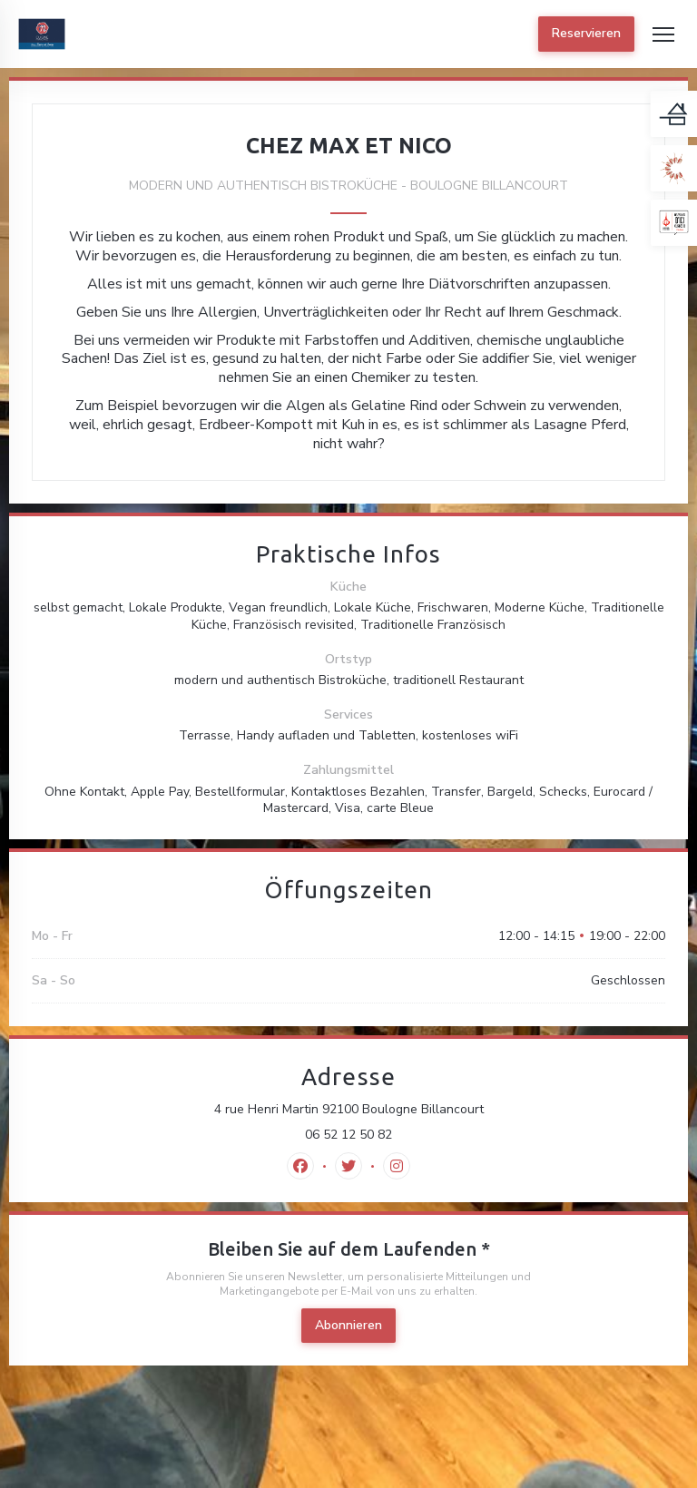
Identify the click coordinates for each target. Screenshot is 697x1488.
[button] (663, 34)
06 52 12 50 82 (348, 1135)
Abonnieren (348, 1325)
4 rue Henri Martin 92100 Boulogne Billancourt (428, 1109)
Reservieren (586, 33)
